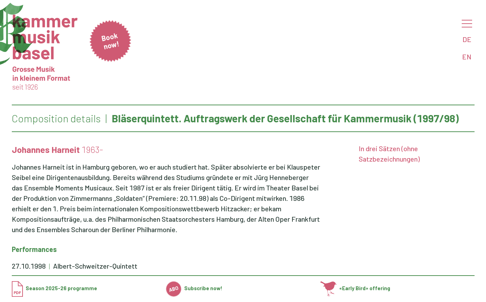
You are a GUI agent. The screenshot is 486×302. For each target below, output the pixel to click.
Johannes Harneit (46, 149)
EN (466, 56)
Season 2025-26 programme (54, 288)
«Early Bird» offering (355, 288)
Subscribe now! (194, 288)
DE (466, 39)
